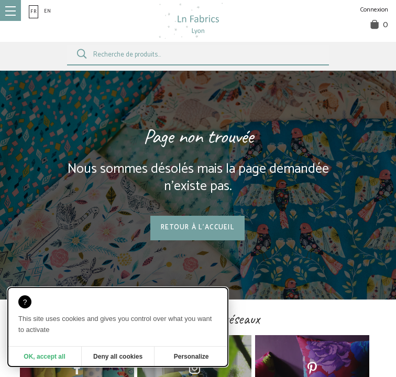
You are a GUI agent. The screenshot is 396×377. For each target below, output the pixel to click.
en (47, 11)
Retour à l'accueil (197, 227)
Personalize (191, 356)
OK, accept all (44, 356)
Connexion (374, 10)
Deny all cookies (117, 356)
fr (33, 11)
